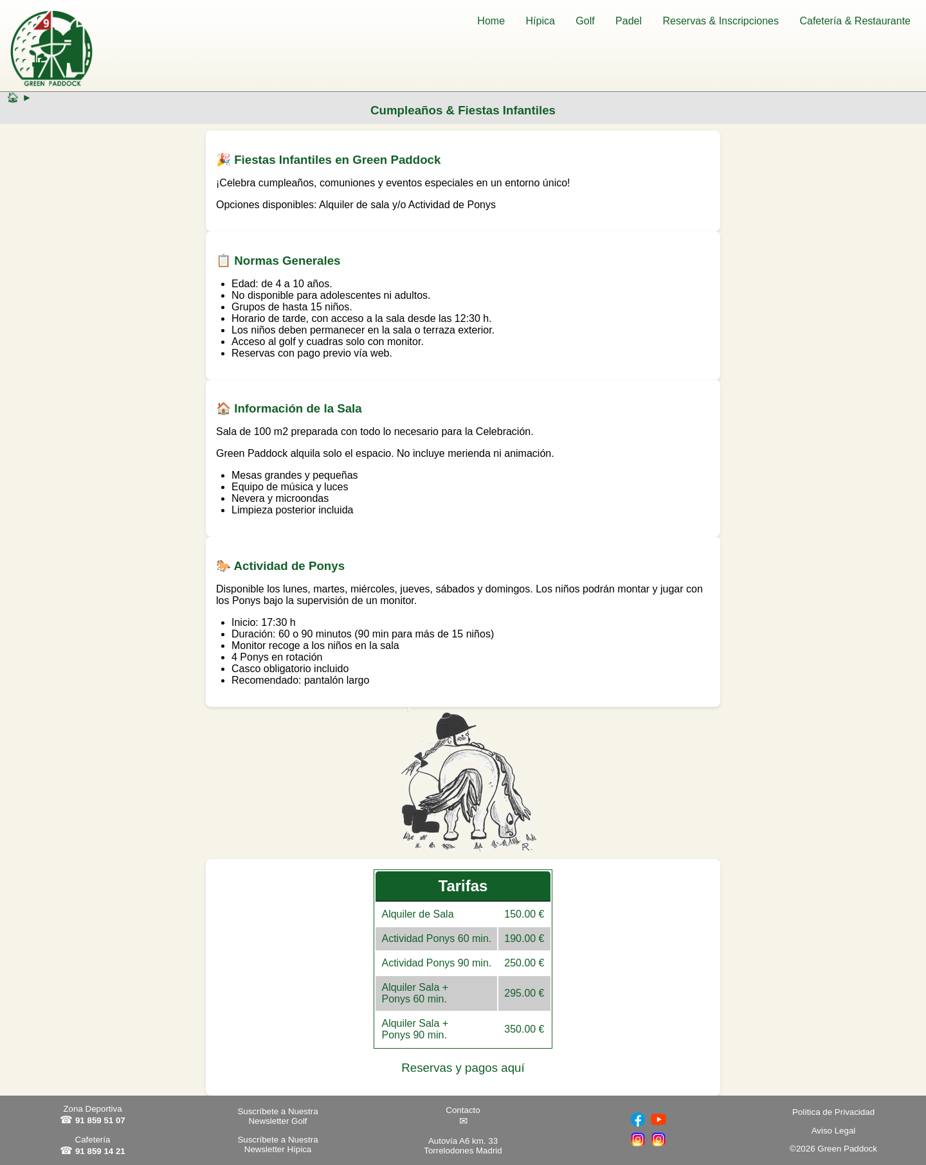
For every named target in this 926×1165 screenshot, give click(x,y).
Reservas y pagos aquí (462, 1067)
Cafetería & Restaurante (855, 20)
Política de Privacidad (833, 1112)
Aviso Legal (834, 1130)
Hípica (540, 20)
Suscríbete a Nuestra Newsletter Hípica (277, 1144)
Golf (585, 20)
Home (491, 20)
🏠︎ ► (19, 97)
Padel (628, 20)
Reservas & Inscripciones (720, 20)
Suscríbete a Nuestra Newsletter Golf (277, 1116)
